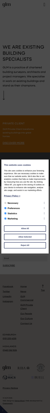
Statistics (11, 213)
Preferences (12, 208)
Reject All (25, 245)
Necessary (11, 203)
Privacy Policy (12, 196)
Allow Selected (25, 237)
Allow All (25, 228)
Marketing (11, 219)
